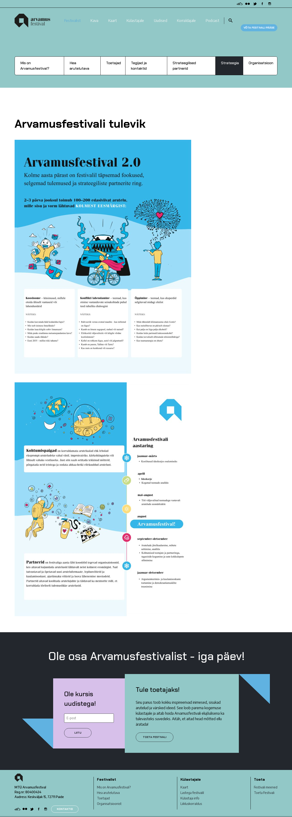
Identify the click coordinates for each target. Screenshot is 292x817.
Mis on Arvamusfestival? (34, 58)
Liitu (77, 725)
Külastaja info (189, 791)
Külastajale (135, 16)
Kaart (112, 16)
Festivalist (72, 16)
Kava (94, 16)
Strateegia (230, 55)
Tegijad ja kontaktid (139, 58)
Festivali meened (265, 780)
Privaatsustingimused (30, 813)
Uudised (160, 16)
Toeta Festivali (264, 785)
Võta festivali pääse (259, 17)
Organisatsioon (261, 55)
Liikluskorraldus (191, 796)
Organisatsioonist (109, 796)
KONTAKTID (65, 801)
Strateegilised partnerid (184, 58)
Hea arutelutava (79, 58)
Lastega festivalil (192, 785)
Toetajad (113, 55)
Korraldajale (186, 16)
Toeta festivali (154, 729)
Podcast (212, 16)
